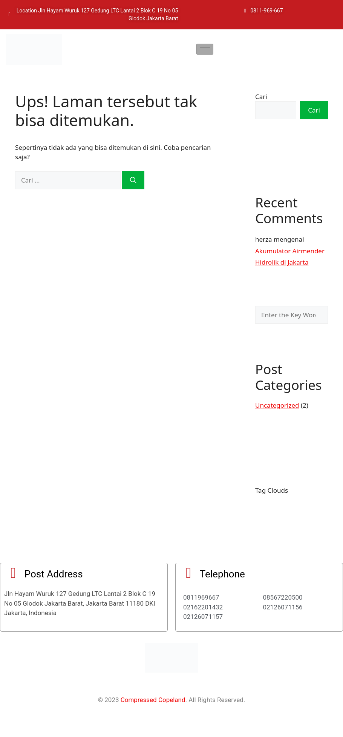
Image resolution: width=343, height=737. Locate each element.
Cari (261, 96)
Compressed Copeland (153, 700)
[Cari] (133, 180)
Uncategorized (277, 405)
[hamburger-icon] (204, 49)
